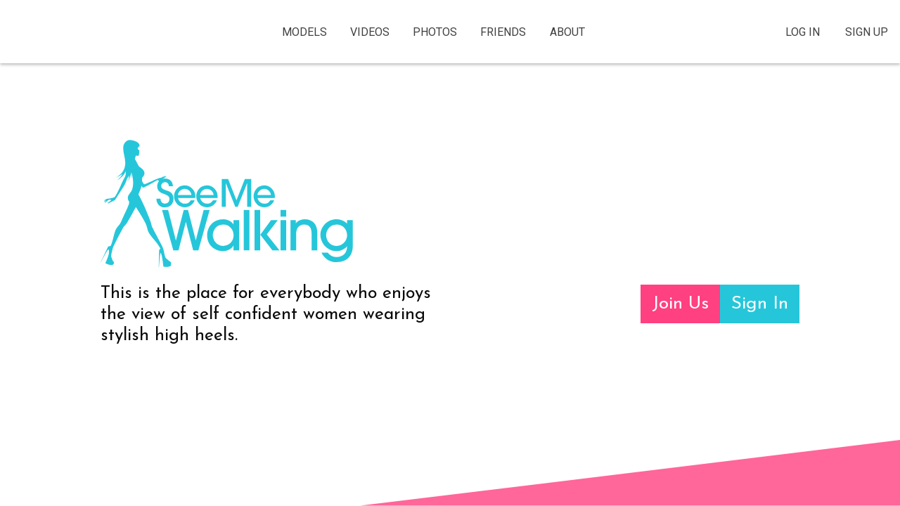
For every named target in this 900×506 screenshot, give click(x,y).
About (567, 32)
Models (304, 32)
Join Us (680, 303)
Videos (370, 32)
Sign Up (866, 32)
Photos (435, 32)
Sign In (759, 303)
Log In (802, 32)
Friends (503, 32)
